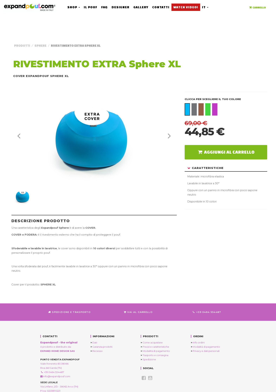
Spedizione (148, 359)
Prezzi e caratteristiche (155, 346)
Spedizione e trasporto (69, 312)
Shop (73, 7)
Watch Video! (185, 7)
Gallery (140, 7)
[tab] (226, 168)
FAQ (104, 7)
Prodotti (22, 45)
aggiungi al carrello (226, 152)
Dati (93, 342)
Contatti (160, 7)
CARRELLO (257, 7)
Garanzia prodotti (101, 346)
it (205, 7)
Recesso (96, 351)
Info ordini (198, 342)
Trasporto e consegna (154, 355)
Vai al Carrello (138, 312)
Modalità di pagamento (155, 351)
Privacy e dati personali (205, 351)
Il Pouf (90, 7)
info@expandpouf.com (55, 376)
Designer (120, 7)
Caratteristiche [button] (205, 168)
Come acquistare (152, 342)
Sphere (40, 45)
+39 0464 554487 (206, 312)
